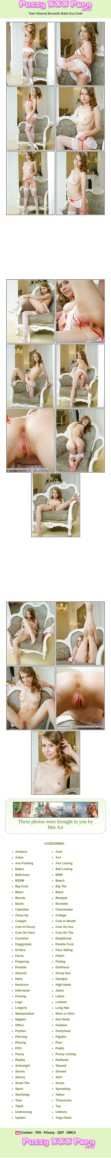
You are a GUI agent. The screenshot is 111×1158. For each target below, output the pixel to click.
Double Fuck (65, 944)
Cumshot (21, 938)
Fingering (22, 961)
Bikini (19, 892)
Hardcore (22, 985)
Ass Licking (64, 863)
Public (60, 1048)
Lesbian (61, 1002)
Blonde (20, 898)
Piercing (21, 1037)
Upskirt (20, 1118)
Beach (60, 880)
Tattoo (60, 1094)
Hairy (19, 979)
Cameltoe (22, 909)
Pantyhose (63, 1031)
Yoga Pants (64, 1118)
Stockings (22, 1094)
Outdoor (61, 1025)
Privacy (49, 1132)
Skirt (59, 1077)
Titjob (19, 1106)
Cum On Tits (64, 932)
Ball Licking (64, 869)
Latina (60, 996)
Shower (61, 1071)
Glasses (21, 973)
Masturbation (24, 1013)
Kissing (20, 996)
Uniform (61, 1112)
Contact (26, 1132)
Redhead (62, 1060)
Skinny (20, 1077)
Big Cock (21, 886)
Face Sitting (64, 950)
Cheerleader (64, 909)
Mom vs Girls (65, 1013)
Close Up (21, 915)
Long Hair (63, 1008)
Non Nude (63, 1019)
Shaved (61, 1065)
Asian (19, 857)
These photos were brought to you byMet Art (55, 824)
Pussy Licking (66, 1054)
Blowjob (61, 898)
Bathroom (22, 875)
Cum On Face (25, 932)
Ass (58, 857)
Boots (19, 904)
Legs (18, 1002)
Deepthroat (63, 938)
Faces (19, 956)
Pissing (20, 1042)
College (61, 915)
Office (19, 1025)
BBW (59, 875)
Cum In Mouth (66, 921)
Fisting (60, 961)
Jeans (60, 990)
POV (18, 1048)
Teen (18, 1100)
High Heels (63, 985)
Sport (19, 1089)
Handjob (62, 979)
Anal (59, 851)
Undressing (23, 1112)
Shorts (20, 1071)
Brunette (62, 904)
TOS (38, 1132)
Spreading (63, 1089)
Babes (19, 869)
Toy (58, 1106)
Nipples (20, 1019)
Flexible (21, 967)
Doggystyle (23, 944)
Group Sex (63, 973)
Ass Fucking (24, 863)
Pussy (19, 1054)
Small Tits (22, 1083)
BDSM (19, 880)
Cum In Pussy (25, 927)
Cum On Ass (65, 927)
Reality (20, 1060)
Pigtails (61, 1037)
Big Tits (61, 886)
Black (60, 892)
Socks (60, 1083)
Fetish (60, 956)
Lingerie (21, 1008)
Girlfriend (62, 967)
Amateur (21, 851)
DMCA (71, 1132)
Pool (59, 1042)
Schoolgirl (22, 1065)
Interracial (22, 990)
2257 (60, 1132)
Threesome (64, 1100)
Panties (20, 1031)
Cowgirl (20, 921)
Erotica (20, 950)
